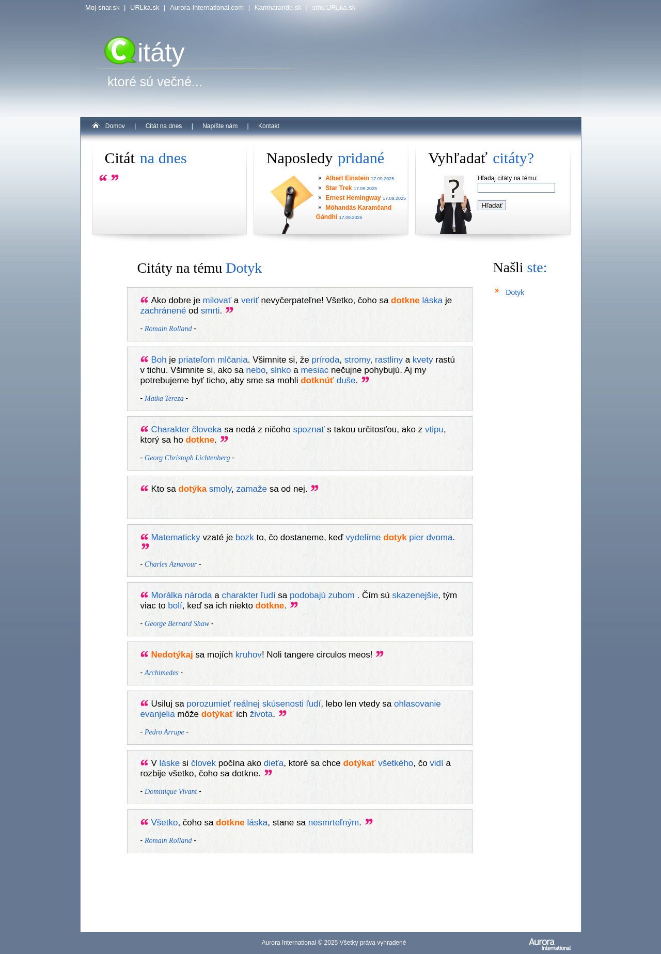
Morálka (166, 595)
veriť (250, 300)
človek (203, 763)
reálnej (246, 704)
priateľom (196, 360)
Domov (115, 126)
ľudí (268, 595)
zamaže (251, 489)
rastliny (389, 360)
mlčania (232, 360)
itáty (144, 52)
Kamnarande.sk (278, 7)
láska (432, 300)
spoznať (308, 429)
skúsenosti (283, 704)
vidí (436, 763)
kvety (423, 360)
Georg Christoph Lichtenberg (187, 458)
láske (169, 763)
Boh (158, 360)
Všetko (164, 822)
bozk (244, 537)
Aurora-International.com (207, 7)
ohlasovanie (417, 704)
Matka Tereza (164, 398)
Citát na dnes (164, 126)
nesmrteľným (333, 822)
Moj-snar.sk (102, 7)
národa (198, 595)
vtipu (434, 429)
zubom (341, 595)
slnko (281, 370)
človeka (207, 429)
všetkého (395, 763)
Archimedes (162, 673)
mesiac (314, 370)
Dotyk (515, 292)
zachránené (163, 311)
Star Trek (338, 188)
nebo (256, 370)
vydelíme (363, 537)
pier (416, 537)
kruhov (248, 655)
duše (346, 380)
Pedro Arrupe (164, 732)
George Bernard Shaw (177, 624)
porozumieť (208, 704)
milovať (217, 300)
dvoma (439, 537)
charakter (240, 595)
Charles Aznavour (171, 564)
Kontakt (268, 126)
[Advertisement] (310, 882)
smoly (220, 489)
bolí (175, 606)
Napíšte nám (220, 126)
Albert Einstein (347, 178)
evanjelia (157, 714)
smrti (210, 311)
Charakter (170, 429)
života (261, 714)
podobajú (308, 595)
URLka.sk (144, 7)
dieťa (274, 763)
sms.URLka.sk (333, 7)
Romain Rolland (168, 329)
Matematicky (175, 537)
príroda (326, 360)
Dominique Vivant (171, 791)
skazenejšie (415, 595)
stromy (357, 360)
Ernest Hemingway (353, 197)
